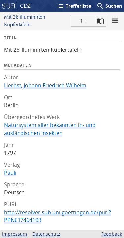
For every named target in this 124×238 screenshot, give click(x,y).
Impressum (14, 234)
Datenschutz (46, 234)
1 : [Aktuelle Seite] (83, 20)
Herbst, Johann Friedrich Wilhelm (45, 85)
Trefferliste (74, 6)
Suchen (109, 6)
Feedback (111, 234)
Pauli (10, 172)
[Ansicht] (115, 21)
